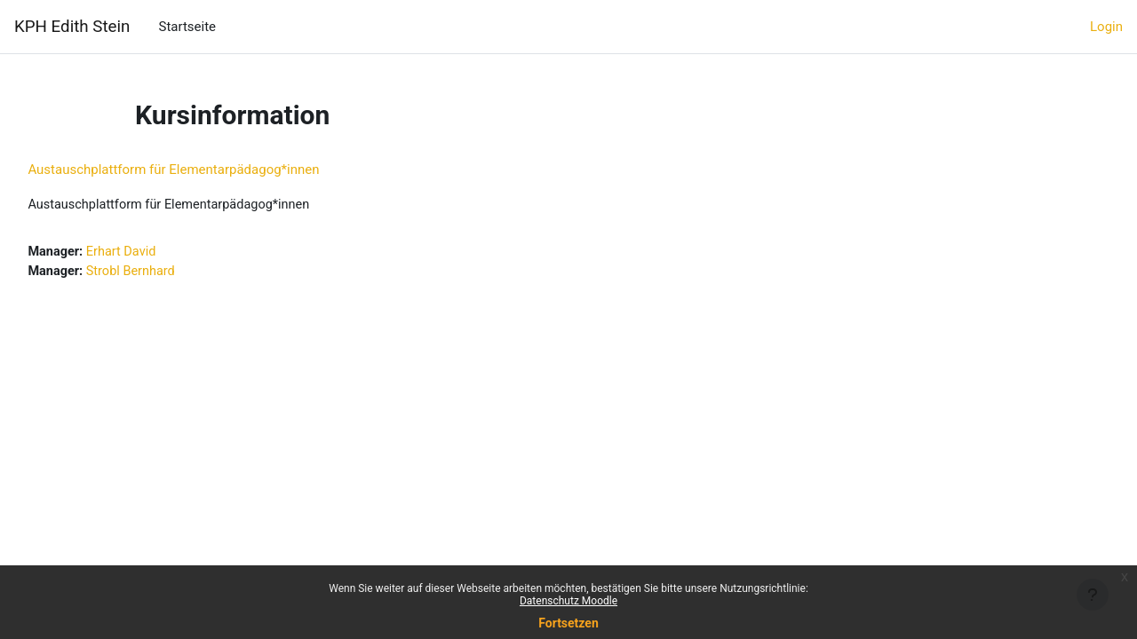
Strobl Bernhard (174, 272)
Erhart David (164, 253)
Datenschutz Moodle (568, 601)
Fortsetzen (568, 623)
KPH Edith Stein (72, 26)
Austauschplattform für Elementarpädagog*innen (213, 170)
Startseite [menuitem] (187, 27)
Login (1106, 27)
